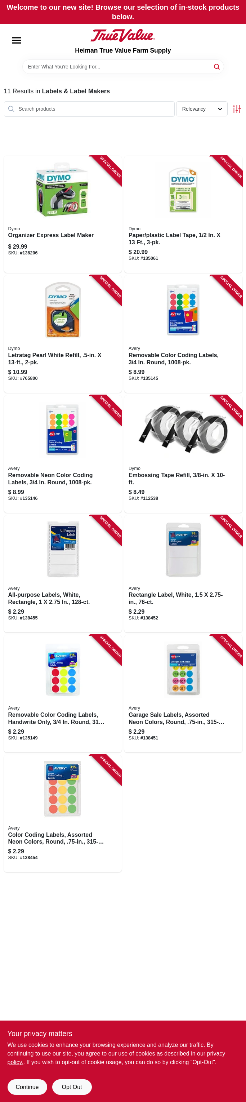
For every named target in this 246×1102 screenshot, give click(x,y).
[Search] (217, 66)
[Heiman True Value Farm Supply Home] (122, 35)
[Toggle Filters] (237, 109)
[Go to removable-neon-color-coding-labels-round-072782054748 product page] (63, 454)
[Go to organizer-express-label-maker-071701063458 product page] (63, 214)
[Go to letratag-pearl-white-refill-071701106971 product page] (63, 334)
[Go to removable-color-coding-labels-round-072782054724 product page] (183, 334)
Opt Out (72, 1087)
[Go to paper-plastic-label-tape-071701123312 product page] (183, 214)
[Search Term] (123, 66)
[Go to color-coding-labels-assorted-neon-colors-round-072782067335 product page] (63, 813)
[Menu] (16, 40)
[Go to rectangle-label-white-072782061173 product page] (183, 574)
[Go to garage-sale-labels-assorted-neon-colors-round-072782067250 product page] (183, 693)
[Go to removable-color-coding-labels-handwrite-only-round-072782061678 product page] (63, 693)
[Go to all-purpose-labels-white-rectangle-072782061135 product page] (63, 574)
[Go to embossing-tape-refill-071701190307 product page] (183, 454)
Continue (27, 1087)
